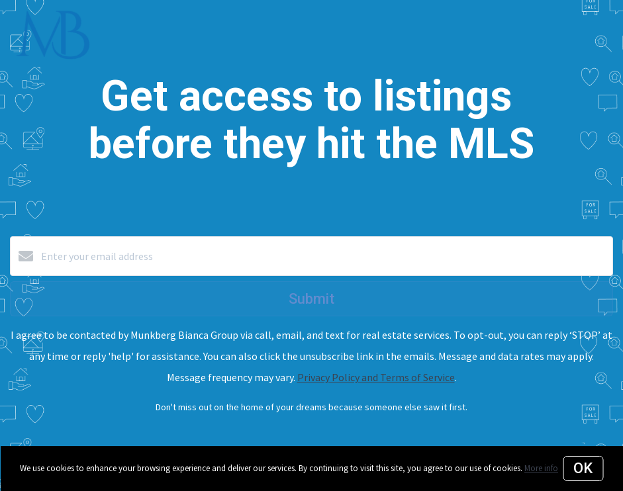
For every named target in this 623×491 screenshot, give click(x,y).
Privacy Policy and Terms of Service (376, 377)
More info (541, 468)
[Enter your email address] (324, 256)
